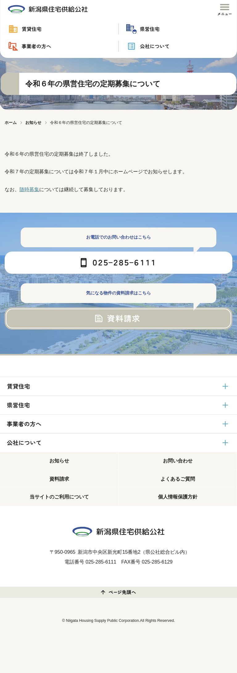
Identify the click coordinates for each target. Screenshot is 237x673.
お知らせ (59, 460)
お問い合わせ (178, 460)
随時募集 (29, 189)
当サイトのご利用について (59, 496)
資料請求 (59, 479)
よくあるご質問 (177, 479)
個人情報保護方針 (178, 496)
